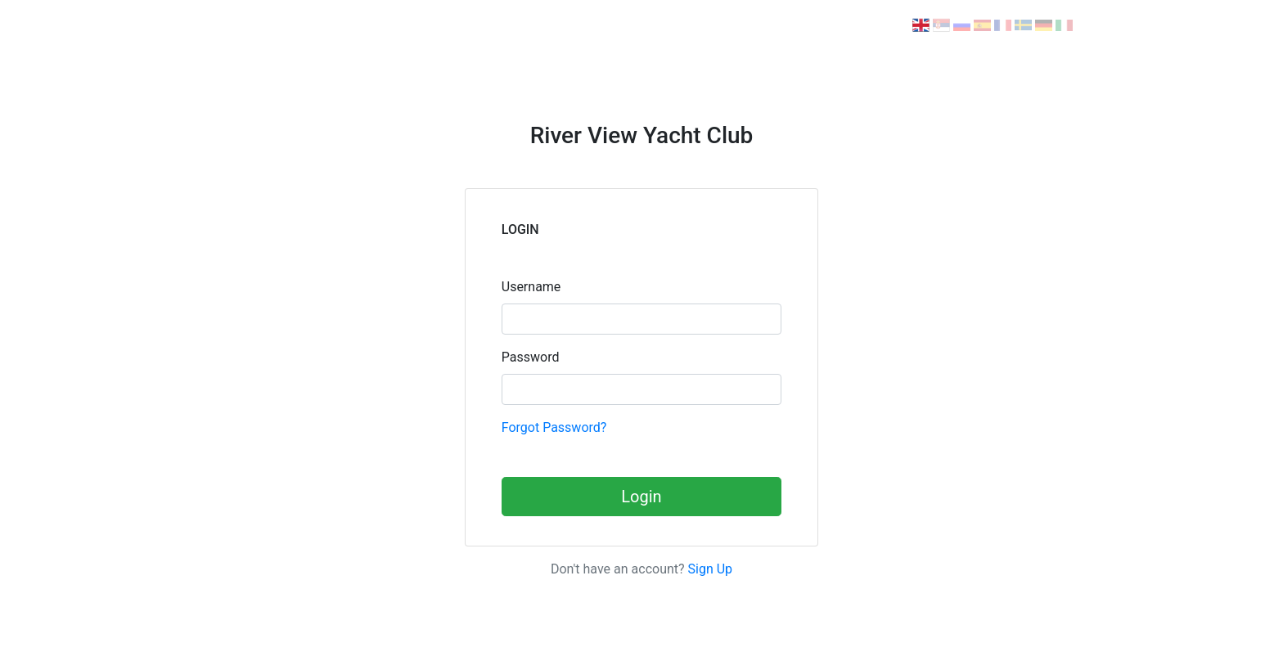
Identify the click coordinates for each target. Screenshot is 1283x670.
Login (641, 496)
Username (531, 287)
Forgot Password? (554, 427)
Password (531, 357)
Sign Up (710, 569)
